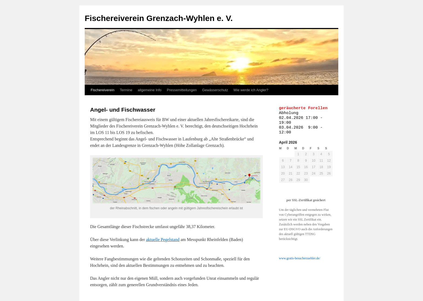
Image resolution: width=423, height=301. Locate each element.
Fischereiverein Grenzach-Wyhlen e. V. (159, 18)
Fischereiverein (102, 90)
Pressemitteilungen (182, 90)
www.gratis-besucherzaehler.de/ (299, 258)
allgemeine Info (149, 90)
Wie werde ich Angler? (250, 90)
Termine (126, 90)
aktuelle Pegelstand (162, 239)
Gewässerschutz (215, 90)
